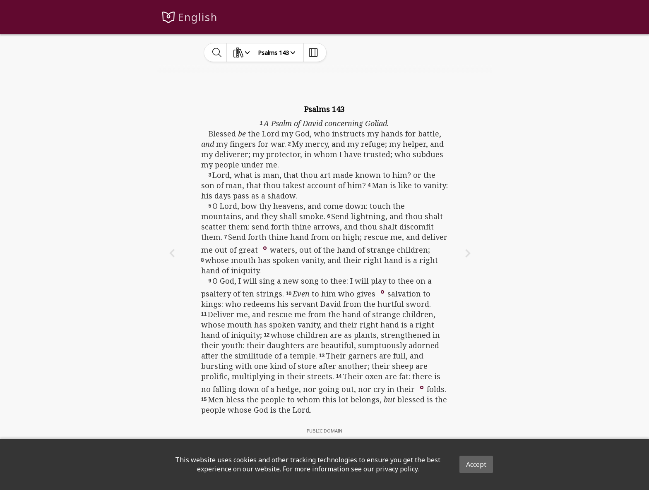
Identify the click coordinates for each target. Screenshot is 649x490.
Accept (476, 464)
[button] (265, 247)
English (197, 17)
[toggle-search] (217, 52)
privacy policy (397, 468)
